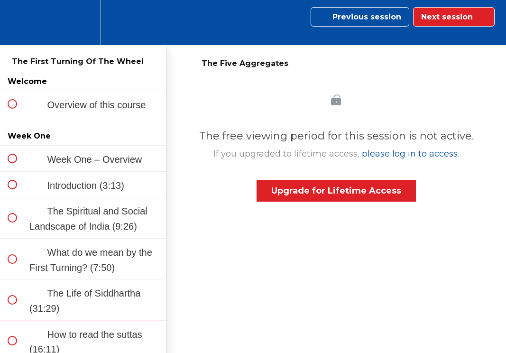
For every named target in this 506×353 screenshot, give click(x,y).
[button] (17, 22)
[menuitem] (83, 22)
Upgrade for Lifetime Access (336, 191)
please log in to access (410, 154)
